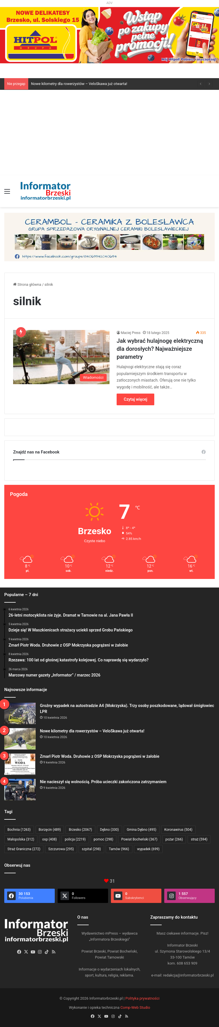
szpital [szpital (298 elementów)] (91, 849)
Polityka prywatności (142, 998)
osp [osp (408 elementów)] (49, 839)
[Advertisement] (109, 133)
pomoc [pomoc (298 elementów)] (103, 839)
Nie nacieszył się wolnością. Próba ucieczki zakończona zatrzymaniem (103, 781)
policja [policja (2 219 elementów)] (75, 839)
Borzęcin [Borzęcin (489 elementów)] (50, 830)
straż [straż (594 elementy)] (199, 839)
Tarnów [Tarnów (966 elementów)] (119, 849)
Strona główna (27, 284)
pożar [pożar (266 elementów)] (174, 839)
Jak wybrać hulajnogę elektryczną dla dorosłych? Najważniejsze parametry (160, 348)
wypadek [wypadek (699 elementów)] (148, 849)
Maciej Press (131, 333)
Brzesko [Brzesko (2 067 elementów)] (80, 830)
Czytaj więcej (135, 399)
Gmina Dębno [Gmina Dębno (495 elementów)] (142, 830)
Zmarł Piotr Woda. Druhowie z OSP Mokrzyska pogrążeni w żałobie (99, 756)
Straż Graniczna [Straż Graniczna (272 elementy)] (23, 849)
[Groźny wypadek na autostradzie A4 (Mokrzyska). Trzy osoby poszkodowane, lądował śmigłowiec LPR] (20, 713)
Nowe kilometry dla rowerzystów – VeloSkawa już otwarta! (79, 84)
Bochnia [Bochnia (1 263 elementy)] (19, 830)
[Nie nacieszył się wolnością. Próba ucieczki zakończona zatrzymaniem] (20, 789)
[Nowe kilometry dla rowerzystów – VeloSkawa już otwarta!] (20, 739)
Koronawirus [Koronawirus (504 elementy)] (178, 830)
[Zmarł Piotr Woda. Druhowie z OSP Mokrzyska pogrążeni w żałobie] (20, 764)
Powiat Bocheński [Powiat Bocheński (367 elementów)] (139, 839)
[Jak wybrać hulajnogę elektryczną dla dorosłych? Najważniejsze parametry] (61, 357)
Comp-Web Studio (135, 1007)
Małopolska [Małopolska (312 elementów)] (20, 839)
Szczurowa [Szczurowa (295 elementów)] (61, 849)
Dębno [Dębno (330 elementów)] (109, 830)
